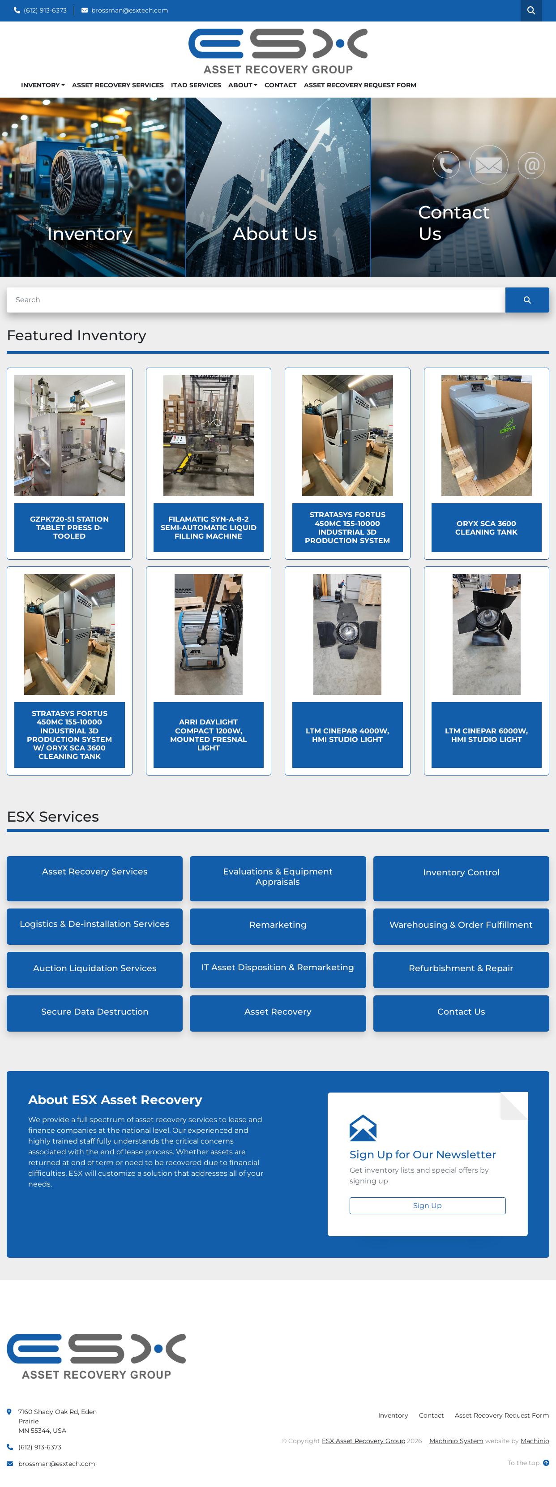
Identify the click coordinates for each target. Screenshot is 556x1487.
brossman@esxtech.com (129, 10)
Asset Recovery (278, 1012)
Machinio (535, 1441)
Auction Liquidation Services (95, 968)
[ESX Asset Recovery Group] (96, 1355)
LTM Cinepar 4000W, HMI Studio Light (347, 735)
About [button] (240, 85)
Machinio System (456, 1441)
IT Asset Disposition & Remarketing (277, 967)
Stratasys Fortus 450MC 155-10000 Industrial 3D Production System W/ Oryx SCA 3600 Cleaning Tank (69, 735)
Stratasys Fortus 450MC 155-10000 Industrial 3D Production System (347, 527)
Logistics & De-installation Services (95, 924)
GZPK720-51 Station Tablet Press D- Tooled (69, 527)
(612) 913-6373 (45, 10)
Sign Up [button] (427, 1205)
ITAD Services (196, 85)
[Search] (256, 300)
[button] (43, 85)
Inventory (40, 85)
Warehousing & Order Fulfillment (461, 925)
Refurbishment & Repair (461, 968)
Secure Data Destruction (95, 1012)
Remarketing (278, 925)
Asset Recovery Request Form (360, 85)
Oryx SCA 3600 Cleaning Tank (486, 527)
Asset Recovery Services (118, 85)
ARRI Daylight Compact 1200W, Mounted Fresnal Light (208, 735)
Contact (281, 85)
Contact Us (461, 1012)
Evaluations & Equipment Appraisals (278, 876)
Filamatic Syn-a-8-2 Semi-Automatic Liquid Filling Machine (209, 527)
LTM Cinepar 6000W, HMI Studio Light (486, 735)
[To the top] (528, 1463)
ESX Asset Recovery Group (363, 1441)
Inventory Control (461, 872)
